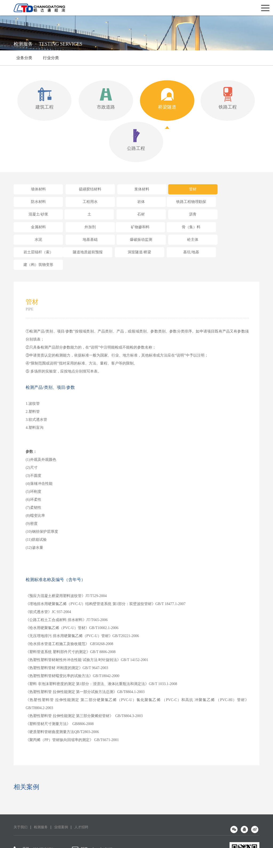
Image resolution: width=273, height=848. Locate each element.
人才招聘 (85, 788)
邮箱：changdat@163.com (99, 809)
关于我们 (21, 788)
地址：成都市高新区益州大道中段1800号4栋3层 (117, 817)
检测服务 (42, 788)
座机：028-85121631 (34, 809)
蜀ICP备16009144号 (125, 837)
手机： (24, 817)
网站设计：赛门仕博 (171, 837)
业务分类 (24, 58)
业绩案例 (63, 788)
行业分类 (51, 60)
